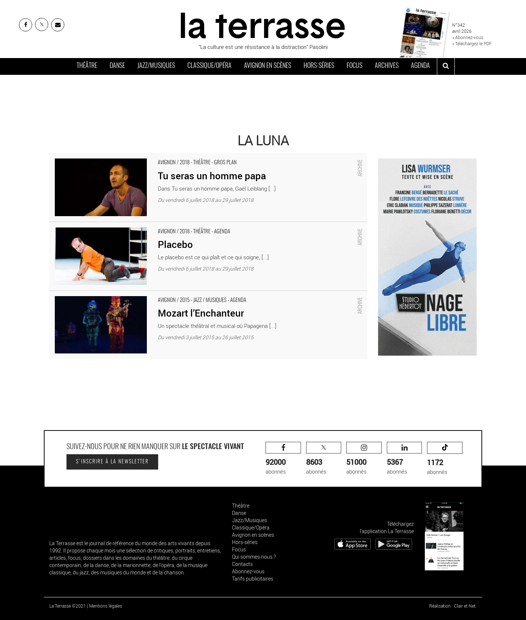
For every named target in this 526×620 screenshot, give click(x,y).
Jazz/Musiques (156, 66)
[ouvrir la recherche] (445, 66)
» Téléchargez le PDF (472, 43)
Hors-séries (319, 66)
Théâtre (87, 66)
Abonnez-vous (248, 571)
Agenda (420, 66)
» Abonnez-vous (467, 37)
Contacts (242, 563)
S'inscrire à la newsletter (112, 461)
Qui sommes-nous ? (254, 556)
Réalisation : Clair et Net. (453, 606)
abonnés (283, 458)
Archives (387, 66)
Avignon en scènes (267, 66)
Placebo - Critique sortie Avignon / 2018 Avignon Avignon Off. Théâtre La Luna (141, 225)
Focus (354, 66)
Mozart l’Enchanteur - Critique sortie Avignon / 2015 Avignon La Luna (131, 294)
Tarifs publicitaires (252, 578)
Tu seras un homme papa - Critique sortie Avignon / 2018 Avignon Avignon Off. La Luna (152, 156)
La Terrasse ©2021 (67, 606)
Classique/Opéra (209, 66)
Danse (117, 66)
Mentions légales (105, 606)
